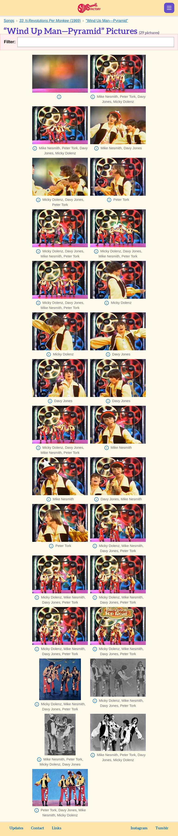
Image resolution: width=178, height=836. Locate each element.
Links (56, 828)
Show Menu (169, 8)
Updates (16, 828)
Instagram (139, 828)
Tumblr (162, 828)
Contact (37, 828)
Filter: (10, 42)
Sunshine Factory (89, 8)
